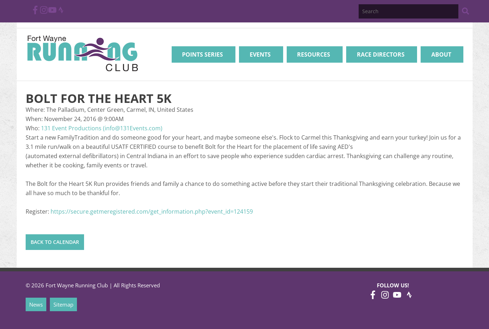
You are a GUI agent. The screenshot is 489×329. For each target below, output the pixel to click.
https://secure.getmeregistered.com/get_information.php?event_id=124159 (152, 211)
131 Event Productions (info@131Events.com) (101, 128)
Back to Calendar (55, 242)
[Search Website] (465, 12)
